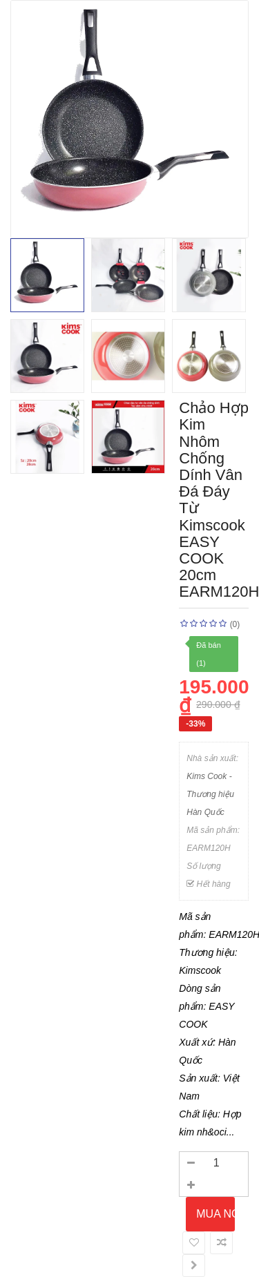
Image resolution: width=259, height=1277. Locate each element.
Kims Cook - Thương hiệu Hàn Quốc (210, 794)
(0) (235, 624)
